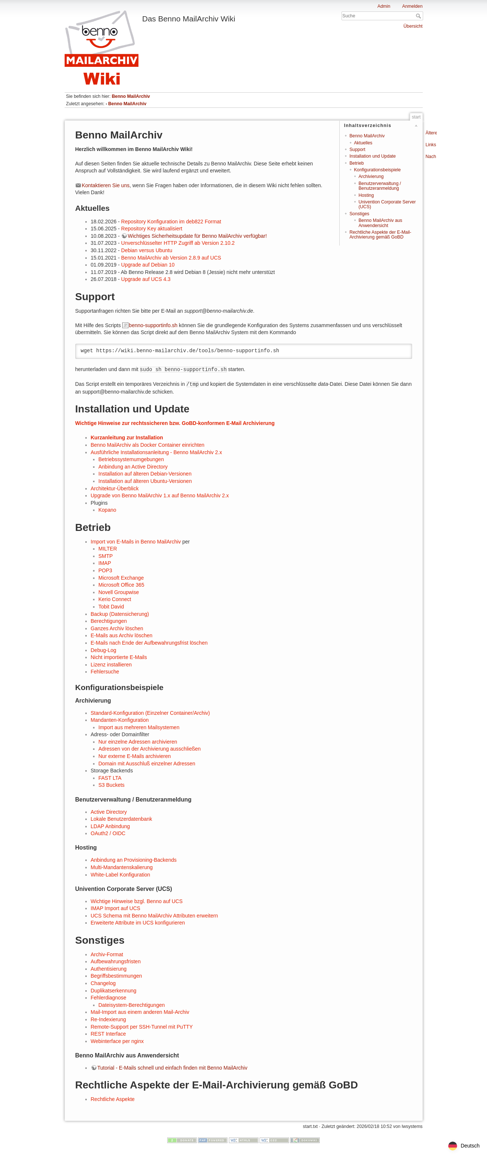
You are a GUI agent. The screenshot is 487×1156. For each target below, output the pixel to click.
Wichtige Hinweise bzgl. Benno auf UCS (137, 901)
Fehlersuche (105, 672)
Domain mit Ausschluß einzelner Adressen (147, 763)
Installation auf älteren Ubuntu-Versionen (145, 481)
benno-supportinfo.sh (153, 325)
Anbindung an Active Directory (133, 467)
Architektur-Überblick (115, 488)
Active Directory (109, 812)
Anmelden (412, 6)
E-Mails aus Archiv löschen (121, 635)
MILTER (108, 549)
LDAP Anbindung (110, 826)
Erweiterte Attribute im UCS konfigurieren (138, 923)
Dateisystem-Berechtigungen (132, 1005)
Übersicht (413, 26)
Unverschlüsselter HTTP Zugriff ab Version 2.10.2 (178, 243)
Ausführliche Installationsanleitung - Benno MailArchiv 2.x (156, 452)
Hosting (366, 195)
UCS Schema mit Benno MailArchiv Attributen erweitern (154, 916)
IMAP (105, 563)
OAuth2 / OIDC (108, 833)
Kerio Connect (115, 599)
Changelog (103, 983)
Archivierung (371, 176)
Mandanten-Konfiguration (120, 720)
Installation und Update (372, 156)
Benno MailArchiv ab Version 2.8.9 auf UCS (171, 258)
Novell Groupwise (119, 592)
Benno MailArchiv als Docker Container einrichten (148, 445)
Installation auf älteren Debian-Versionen (145, 474)
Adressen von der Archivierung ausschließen (150, 749)
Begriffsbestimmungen (116, 976)
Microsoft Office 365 (121, 585)
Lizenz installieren (111, 665)
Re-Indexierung (108, 1019)
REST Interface (108, 1034)
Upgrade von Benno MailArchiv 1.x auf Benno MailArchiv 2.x (160, 495)
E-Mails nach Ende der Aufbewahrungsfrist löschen (149, 643)
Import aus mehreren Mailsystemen (139, 727)
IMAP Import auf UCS (115, 908)
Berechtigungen (109, 621)
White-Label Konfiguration (120, 875)
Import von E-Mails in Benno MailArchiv (136, 542)
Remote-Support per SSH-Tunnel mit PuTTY (142, 1027)
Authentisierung (109, 969)
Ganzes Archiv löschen (117, 628)
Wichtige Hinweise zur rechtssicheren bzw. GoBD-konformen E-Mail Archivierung (175, 423)
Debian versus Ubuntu (146, 250)
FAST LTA (110, 778)
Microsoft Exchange (121, 578)
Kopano (107, 510)
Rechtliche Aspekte (113, 1099)
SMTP (106, 556)
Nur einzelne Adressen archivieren (138, 742)
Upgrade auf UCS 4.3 (146, 279)
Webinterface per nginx (117, 1041)
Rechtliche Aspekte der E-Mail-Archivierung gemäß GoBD (380, 235)
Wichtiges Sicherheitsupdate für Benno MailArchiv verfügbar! (197, 236)
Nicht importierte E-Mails (119, 657)
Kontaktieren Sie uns (106, 185)
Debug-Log (103, 650)
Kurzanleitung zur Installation (127, 437)
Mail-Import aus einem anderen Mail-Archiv (140, 1012)
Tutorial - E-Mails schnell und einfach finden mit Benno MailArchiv (172, 1068)
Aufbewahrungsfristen (116, 961)
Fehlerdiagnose (109, 998)
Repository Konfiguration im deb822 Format (171, 221)
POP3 (105, 570)
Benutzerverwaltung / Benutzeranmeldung (380, 186)
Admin (383, 6)
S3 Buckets (112, 785)
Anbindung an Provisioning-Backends (134, 860)
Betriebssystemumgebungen (131, 459)
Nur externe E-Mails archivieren (135, 756)
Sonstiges (359, 213)
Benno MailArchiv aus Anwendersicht (380, 223)
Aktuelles (363, 142)
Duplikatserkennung (114, 991)
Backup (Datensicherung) (120, 614)
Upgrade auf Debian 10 (148, 265)
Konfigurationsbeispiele (377, 169)
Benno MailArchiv (131, 96)
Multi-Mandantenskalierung (122, 867)
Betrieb (356, 163)
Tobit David (111, 607)
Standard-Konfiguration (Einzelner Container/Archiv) (150, 713)
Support (357, 149)
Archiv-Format (107, 954)
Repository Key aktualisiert (151, 228)
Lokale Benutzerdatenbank (121, 819)
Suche (419, 15)
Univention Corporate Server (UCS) (387, 204)
